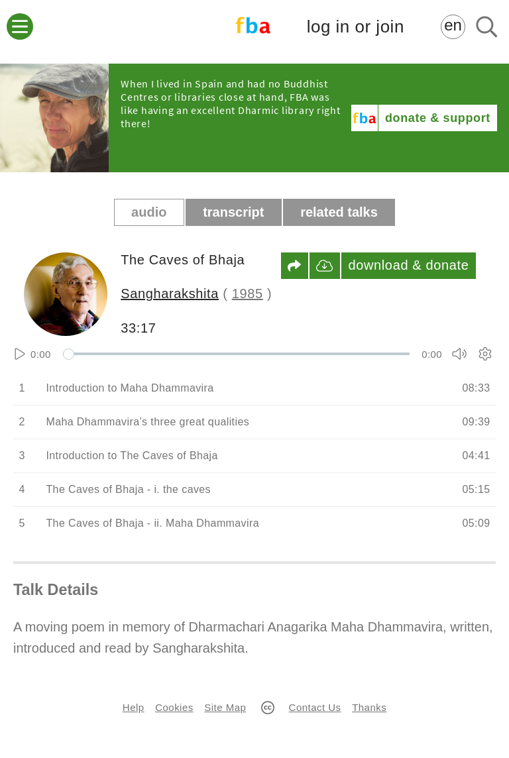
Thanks (369, 707)
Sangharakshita (170, 293)
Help (133, 707)
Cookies (174, 707)
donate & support (437, 118)
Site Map (225, 707)
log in (355, 27)
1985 (247, 293)
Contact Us (315, 707)
